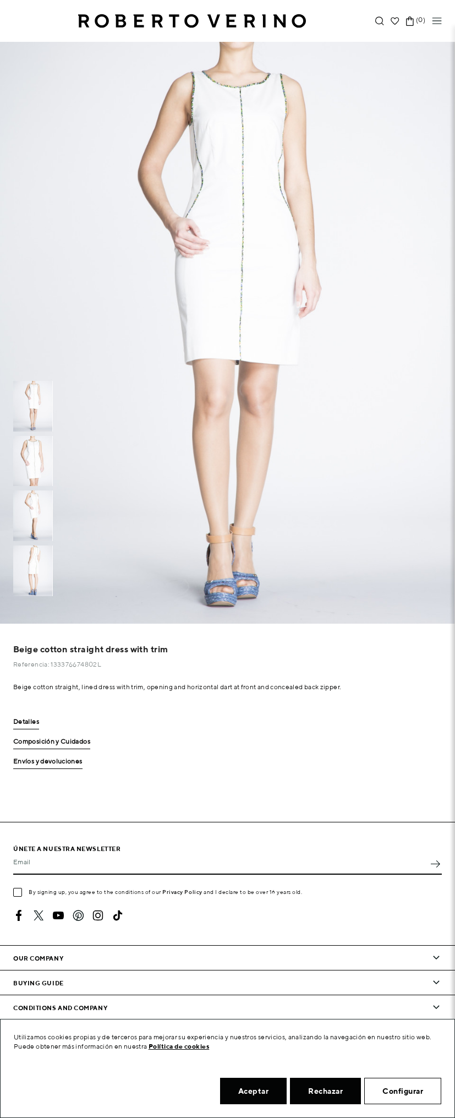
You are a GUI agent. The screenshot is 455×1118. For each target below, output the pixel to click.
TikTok (117, 915)
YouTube (58, 915)
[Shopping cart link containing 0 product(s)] (410, 21)
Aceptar (253, 1091)
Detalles (26, 722)
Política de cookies (179, 1046)
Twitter (38, 915)
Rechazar (325, 1091)
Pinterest (78, 915)
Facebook (18, 915)
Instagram (97, 915)
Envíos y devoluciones (48, 761)
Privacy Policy (182, 891)
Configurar (402, 1091)
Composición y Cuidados (51, 741)
